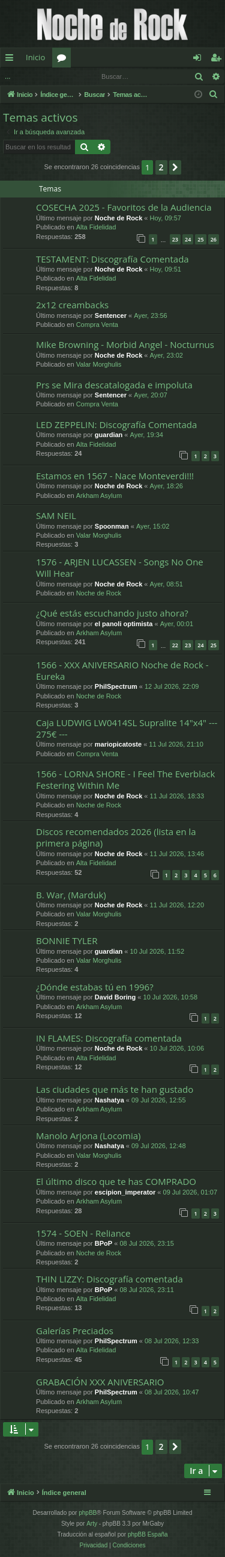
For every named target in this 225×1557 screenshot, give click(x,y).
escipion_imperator (125, 1192)
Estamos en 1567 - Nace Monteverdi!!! (115, 476)
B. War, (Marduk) (71, 895)
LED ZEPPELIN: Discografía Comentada (116, 424)
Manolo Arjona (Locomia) (88, 1136)
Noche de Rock (118, 218)
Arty (91, 1523)
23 (175, 239)
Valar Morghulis (99, 364)
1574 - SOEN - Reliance (83, 1233)
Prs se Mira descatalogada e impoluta (114, 385)
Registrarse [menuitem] (218, 59)
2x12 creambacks (72, 305)
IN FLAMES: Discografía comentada (109, 1038)
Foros (64, 59)
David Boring (115, 997)
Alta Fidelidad (96, 227)
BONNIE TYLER (66, 940)
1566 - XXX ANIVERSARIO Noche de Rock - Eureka (122, 670)
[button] (175, 167)
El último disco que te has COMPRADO (116, 1181)
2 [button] (161, 167)
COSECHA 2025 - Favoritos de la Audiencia (124, 207)
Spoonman (112, 526)
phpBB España (148, 1534)
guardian (108, 434)
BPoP (103, 1243)
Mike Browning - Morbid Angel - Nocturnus (125, 344)
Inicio (35, 57)
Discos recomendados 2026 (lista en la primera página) (116, 837)
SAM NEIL (56, 515)
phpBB (88, 1512)
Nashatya (109, 1100)
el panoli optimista (124, 623)
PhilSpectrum (116, 686)
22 (175, 645)
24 (188, 239)
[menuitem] (213, 94)
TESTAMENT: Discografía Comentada (112, 259)
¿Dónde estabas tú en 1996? (95, 987)
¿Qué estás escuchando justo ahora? (112, 613)
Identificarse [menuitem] (200, 59)
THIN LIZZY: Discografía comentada (109, 1279)
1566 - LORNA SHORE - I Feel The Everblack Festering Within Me (125, 779)
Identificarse (31, 76)
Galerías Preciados (74, 1331)
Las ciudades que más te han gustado (114, 1089)
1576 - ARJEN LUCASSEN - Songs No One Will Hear (119, 567)
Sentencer (111, 315)
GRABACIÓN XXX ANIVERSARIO (100, 1382)
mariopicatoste (118, 744)
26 (214, 239)
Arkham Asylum (99, 495)
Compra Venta (97, 324)
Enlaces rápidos (12, 59)
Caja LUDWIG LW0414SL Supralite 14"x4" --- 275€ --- (126, 728)
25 (200, 239)
